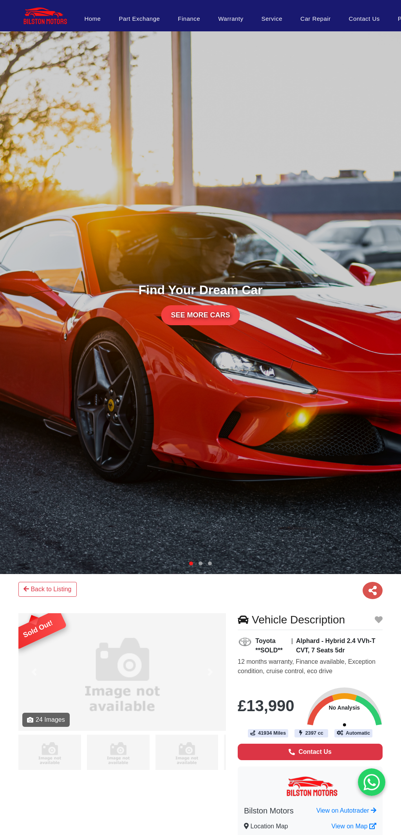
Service (272, 18)
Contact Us (364, 18)
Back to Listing (47, 589)
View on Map (353, 826)
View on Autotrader (346, 810)
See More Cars (200, 315)
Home (92, 18)
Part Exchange (139, 18)
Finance (189, 18)
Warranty (230, 18)
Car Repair (315, 18)
